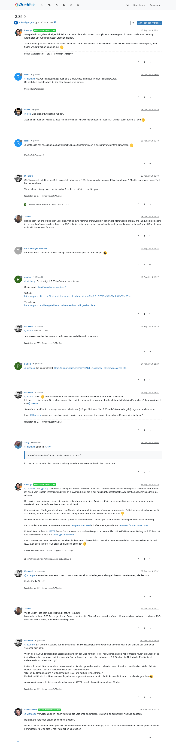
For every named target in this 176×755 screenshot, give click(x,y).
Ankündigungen (26, 22)
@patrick (39, 326)
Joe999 (27, 217)
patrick (27, 277)
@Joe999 (33, 403)
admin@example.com (63, 534)
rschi (26, 75)
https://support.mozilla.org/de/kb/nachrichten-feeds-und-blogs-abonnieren (60, 305)
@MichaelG (36, 75)
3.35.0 (47, 446)
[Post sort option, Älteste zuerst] (133, 23)
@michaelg (29, 78)
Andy (26, 443)
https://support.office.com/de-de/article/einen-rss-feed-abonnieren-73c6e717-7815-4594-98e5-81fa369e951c (77, 296)
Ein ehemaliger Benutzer (35, 248)
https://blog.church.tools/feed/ (51, 287)
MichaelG (28, 176)
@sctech (35, 141)
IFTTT (52, 531)
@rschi (35, 110)
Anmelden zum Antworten (149, 23)
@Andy (44, 488)
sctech (27, 110)
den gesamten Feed (81, 525)
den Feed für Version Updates (133, 525)
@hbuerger (35, 415)
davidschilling (30, 710)
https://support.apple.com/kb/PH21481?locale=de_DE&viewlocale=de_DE (90, 368)
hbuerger (28, 30)
